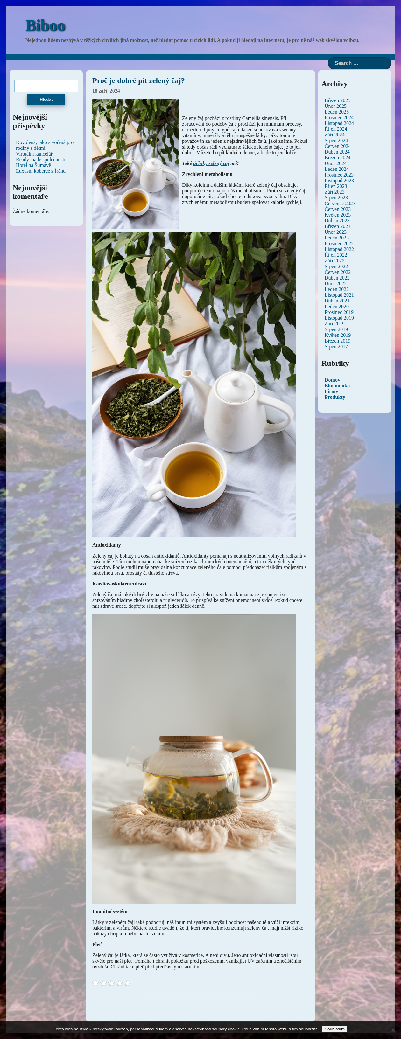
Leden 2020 (337, 306)
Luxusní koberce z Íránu (41, 171)
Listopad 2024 (339, 123)
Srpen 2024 (336, 140)
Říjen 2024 (336, 129)
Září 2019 (335, 323)
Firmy (331, 391)
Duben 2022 (337, 278)
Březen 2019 (337, 340)
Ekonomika (337, 385)
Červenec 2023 (340, 203)
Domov (332, 380)
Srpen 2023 (336, 197)
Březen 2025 (337, 100)
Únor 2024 (336, 163)
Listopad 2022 (339, 249)
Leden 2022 (337, 289)
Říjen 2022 (336, 255)
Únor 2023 (336, 232)
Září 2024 (335, 134)
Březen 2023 (337, 226)
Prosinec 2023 (339, 174)
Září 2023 (335, 192)
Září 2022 (335, 260)
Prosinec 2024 (339, 117)
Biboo (45, 25)
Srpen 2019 (336, 329)
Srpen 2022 (336, 266)
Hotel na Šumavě (33, 165)
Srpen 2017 (336, 346)
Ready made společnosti (41, 159)
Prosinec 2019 (339, 312)
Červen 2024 (338, 146)
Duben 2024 (337, 152)
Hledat (46, 99)
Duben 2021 (337, 300)
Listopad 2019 (339, 318)
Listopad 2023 (339, 180)
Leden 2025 (337, 111)
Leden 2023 (337, 237)
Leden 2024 (337, 169)
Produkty (335, 397)
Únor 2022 (336, 283)
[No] (393, 1030)
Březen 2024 (337, 157)
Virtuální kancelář (34, 153)
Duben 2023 (337, 220)
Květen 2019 (338, 335)
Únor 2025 (336, 106)
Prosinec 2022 (339, 243)
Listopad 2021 (339, 295)
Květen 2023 (338, 215)
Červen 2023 (338, 209)
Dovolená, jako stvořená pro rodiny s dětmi (45, 145)
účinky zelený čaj (211, 163)
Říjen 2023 (336, 186)
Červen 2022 (338, 272)
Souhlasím (335, 1029)
